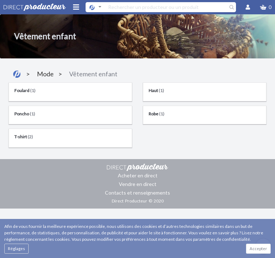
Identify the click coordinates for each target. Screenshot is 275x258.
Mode (45, 74)
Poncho (24, 113)
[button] (265, 7)
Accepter (258, 248)
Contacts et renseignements (137, 193)
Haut (156, 90)
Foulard (24, 90)
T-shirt (23, 136)
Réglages (16, 248)
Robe (156, 113)
